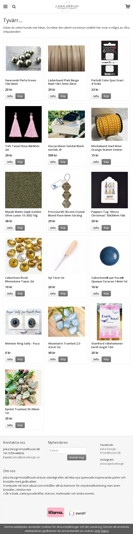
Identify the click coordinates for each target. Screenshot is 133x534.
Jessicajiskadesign (112, 463)
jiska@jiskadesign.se (26, 457)
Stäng (104, 531)
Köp (20, 96)
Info (10, 96)
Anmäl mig (76, 457)
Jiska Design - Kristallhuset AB (110, 451)
